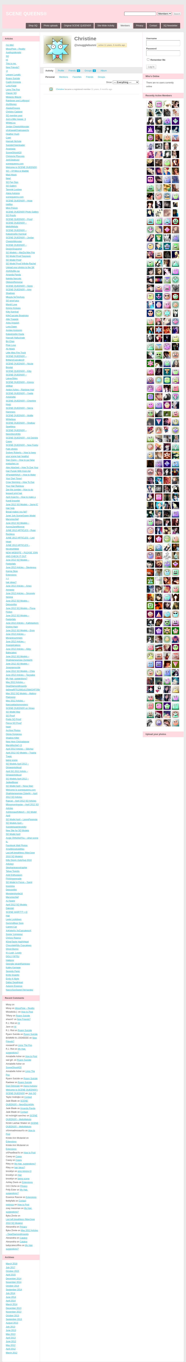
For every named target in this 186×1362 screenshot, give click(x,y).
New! (8, 178)
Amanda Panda (13, 274)
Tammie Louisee (14, 189)
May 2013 (10, 1334)
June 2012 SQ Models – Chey (20, 671)
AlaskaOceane (13, 108)
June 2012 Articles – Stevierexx (21, 567)
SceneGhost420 (13, 152)
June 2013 (11, 1330)
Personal (50, 77)
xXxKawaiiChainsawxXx (17, 130)
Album (103, 70)
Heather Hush (12, 134)
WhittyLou (10, 123)
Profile (61, 70)
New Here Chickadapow (17, 741)
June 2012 (11, 1341)
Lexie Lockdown (13, 919)
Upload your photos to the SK (20, 267)
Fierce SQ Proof (13, 723)
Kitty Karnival (12, 312)
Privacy (139, 25)
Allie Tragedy (12, 319)
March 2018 (11, 1263)
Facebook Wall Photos (17, 845)
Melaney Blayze (13, 97)
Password (163, 51)
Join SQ (32, 1093)
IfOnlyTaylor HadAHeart (17, 941)
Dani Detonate (13, 1086)
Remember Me (156, 59)
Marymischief (12, 897)
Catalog (23, 1238)
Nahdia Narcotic (13, 278)
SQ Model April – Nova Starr (19, 786)
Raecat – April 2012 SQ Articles (21, 801)
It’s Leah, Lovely (14, 953)
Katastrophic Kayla (15, 334)
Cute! (8, 137)
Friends (74, 70)
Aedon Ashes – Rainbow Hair (20, 389)
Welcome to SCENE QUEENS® (21, 167)
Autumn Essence (14, 986)
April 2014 (11, 1300)
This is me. (11, 63)
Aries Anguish (12, 323)
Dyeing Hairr (12, 627)
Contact (153, 25)
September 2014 (14, 1289)
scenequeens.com (14, 163)
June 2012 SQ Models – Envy (20, 630)
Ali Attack (10, 349)
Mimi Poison (12, 208)
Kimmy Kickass (13, 308)
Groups (90, 70)
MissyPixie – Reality (15, 49)
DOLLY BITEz (12, 956)
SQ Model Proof (13, 260)
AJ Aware (10, 901)
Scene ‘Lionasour (14, 934)
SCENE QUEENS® (26, 13)
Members (125, 25)
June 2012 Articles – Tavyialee (20, 675)
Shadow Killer (12, 738)
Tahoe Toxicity (12, 871)
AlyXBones (11, 104)
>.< (7, 578)
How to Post (27, 1012)
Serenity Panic (13, 971)
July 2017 (10, 1267)
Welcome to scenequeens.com (21, 790)
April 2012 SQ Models (16, 904)
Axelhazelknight (13, 52)
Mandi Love (11, 304)
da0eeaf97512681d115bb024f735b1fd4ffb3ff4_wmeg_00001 (35, 689)
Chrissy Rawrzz (13, 938)
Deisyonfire (11, 889)
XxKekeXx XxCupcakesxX (18, 930)
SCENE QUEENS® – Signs (19, 286)
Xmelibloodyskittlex (15, 849)
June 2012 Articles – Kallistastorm (22, 623)
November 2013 (13, 1312)
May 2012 (10, 1345)
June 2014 (11, 1297)
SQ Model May (13, 712)
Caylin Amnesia (13, 82)
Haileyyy (10, 960)
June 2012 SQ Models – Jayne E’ (22, 504)
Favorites (76, 77)
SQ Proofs (11, 215)
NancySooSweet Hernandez (19, 990)
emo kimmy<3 (24, 1171)
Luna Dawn (11, 326)
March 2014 (11, 1304)
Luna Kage (11, 85)
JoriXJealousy (12, 160)
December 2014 (13, 1278)
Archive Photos (13, 730)
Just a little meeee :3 (16, 119)
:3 (7, 71)
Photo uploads (51, 25)
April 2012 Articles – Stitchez (19, 749)
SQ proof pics (12, 300)
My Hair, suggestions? (16, 678)
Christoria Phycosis (15, 156)
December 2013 (13, 1308)
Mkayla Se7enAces (15, 297)
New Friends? (12, 67)
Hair (8, 915)
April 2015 (11, 1275)
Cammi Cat (11, 927)
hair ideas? (11, 582)
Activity (49, 70)
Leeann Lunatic (13, 74)
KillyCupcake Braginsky (17, 315)
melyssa (10, 1204)
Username (163, 41)
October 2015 (12, 1271)
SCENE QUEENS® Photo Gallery (22, 212)
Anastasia (10, 149)
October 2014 (12, 1286)
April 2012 (11, 1349)
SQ (7, 56)
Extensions (11, 575)
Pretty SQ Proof (13, 719)
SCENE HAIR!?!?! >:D (16, 912)
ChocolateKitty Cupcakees (18, 945)
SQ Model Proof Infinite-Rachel (21, 263)
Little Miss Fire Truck (16, 352)
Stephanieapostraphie (16, 867)
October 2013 (12, 1315)
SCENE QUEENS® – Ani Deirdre (22, 438)
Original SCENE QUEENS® (77, 25)
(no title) (10, 45)
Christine (85, 38)
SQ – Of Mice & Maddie (17, 171)
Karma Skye (12, 571)
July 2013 (10, 1326)
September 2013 (14, 1319)
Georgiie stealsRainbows (18, 964)
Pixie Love (11, 345)
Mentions (63, 77)
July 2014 (10, 1293)
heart (8, 727)
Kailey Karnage (13, 967)
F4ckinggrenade (13, 878)
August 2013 (12, 1323)
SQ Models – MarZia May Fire (20, 252)
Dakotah (10, 908)
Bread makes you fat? (16, 512)
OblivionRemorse (14, 282)
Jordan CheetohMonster (17, 126)
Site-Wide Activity (105, 25)
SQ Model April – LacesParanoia (21, 819)
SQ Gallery (11, 186)
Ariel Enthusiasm (14, 875)
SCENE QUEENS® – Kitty (18, 371)
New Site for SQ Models (17, 830)
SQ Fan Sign (12, 182)
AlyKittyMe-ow (13, 271)
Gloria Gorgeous (14, 734)
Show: (109, 82)
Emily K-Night (12, 979)
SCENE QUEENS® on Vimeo (20, 708)
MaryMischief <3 (14, 745)
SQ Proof (10, 715)
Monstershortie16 (14, 893)
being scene (12, 760)
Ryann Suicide (13, 78)
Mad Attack (11, 175)
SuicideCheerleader (15, 145)
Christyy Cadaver (14, 111)
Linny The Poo (13, 89)
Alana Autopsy (13, 193)
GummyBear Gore (14, 923)
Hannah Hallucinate (15, 338)
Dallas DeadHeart (14, 982)
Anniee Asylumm (14, 330)
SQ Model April (13, 834)
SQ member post (14, 115)
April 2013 (11, 1338)
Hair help (10, 508)
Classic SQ (11, 93)
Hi (7, 60)
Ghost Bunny (12, 949)
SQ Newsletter (170, 25)
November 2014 (13, 1282)
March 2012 (11, 1352)
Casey (9, 441)
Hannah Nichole (13, 141)
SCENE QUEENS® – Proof (19, 219)
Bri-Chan (10, 341)
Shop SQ (33, 25)
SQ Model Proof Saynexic (18, 256)
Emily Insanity (12, 975)
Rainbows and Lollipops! (17, 100)
